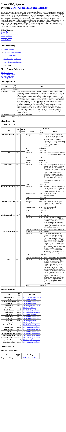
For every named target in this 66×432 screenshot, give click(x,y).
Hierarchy (4, 32)
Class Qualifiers (6, 36)
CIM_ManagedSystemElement (12, 52)
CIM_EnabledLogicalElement (12, 59)
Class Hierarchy (8, 45)
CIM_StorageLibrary (7, 77)
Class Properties (6, 38)
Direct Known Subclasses (10, 34)
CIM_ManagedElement (7, 49)
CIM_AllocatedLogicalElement (29, 7)
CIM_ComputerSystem (7, 76)
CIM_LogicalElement (10, 55)
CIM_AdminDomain (7, 73)
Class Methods (6, 40)
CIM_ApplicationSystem (8, 74)
